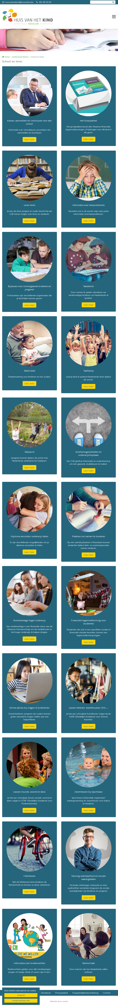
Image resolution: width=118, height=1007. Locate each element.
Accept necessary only (21, 1001)
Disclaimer (46, 993)
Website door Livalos (59, 1001)
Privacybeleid (61, 993)
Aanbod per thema (20, 57)
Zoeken (113, 2)
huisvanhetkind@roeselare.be (17, 2)
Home (7, 57)
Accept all (21, 995)
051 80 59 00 (43, 2)
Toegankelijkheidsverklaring (85, 993)
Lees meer (29, 139)
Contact (106, 993)
